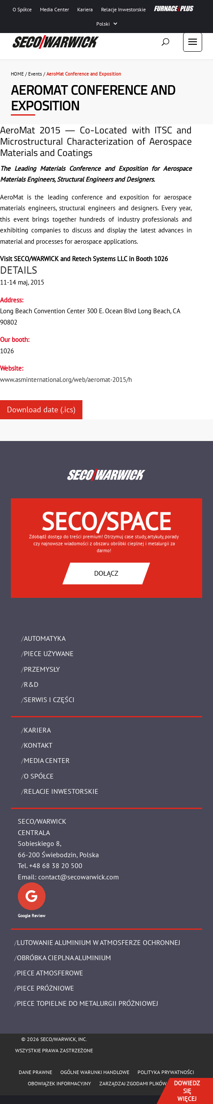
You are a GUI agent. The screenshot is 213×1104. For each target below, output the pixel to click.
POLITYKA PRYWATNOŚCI (166, 1072)
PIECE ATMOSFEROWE (50, 972)
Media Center (54, 9)
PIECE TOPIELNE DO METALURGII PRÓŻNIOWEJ (87, 1003)
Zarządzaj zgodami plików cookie (142, 1083)
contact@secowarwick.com (78, 876)
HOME (17, 74)
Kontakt (38, 745)
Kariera (85, 9)
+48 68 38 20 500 (55, 865)
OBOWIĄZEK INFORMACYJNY (59, 1083)
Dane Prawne (35, 1072)
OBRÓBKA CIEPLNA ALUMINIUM (64, 957)
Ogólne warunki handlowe (94, 1072)
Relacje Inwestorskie (123, 9)
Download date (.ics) (41, 409)
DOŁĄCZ (106, 573)
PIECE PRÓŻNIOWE (45, 988)
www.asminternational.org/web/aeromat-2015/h (66, 379)
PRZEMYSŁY (42, 669)
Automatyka (45, 638)
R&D (31, 684)
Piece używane (49, 653)
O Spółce (22, 9)
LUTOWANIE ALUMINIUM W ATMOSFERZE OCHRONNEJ (98, 942)
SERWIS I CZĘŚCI (49, 699)
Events (35, 74)
